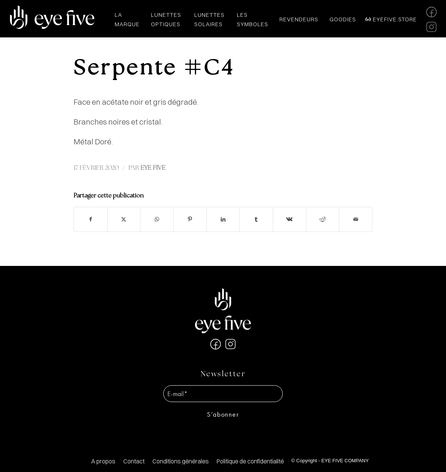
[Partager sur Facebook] (90, 219)
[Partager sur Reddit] (322, 219)
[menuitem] (103, 461)
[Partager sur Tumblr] (256, 219)
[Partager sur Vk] (289, 219)
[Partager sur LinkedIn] (223, 219)
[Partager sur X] (124, 219)
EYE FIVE (152, 168)
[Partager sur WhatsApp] (156, 219)
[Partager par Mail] (355, 219)
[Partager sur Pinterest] (190, 219)
